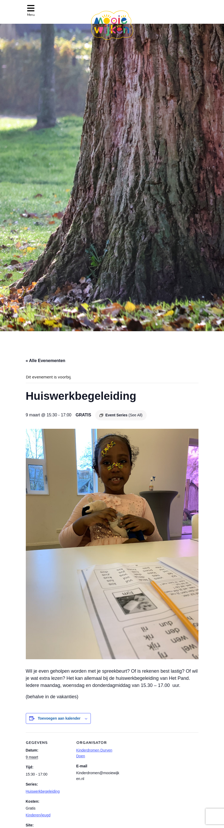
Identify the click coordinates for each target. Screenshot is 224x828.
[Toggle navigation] (31, 10)
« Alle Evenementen (46, 360)
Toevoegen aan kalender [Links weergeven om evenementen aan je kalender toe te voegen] (59, 718)
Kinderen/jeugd (38, 815)
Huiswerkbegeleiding (43, 791)
